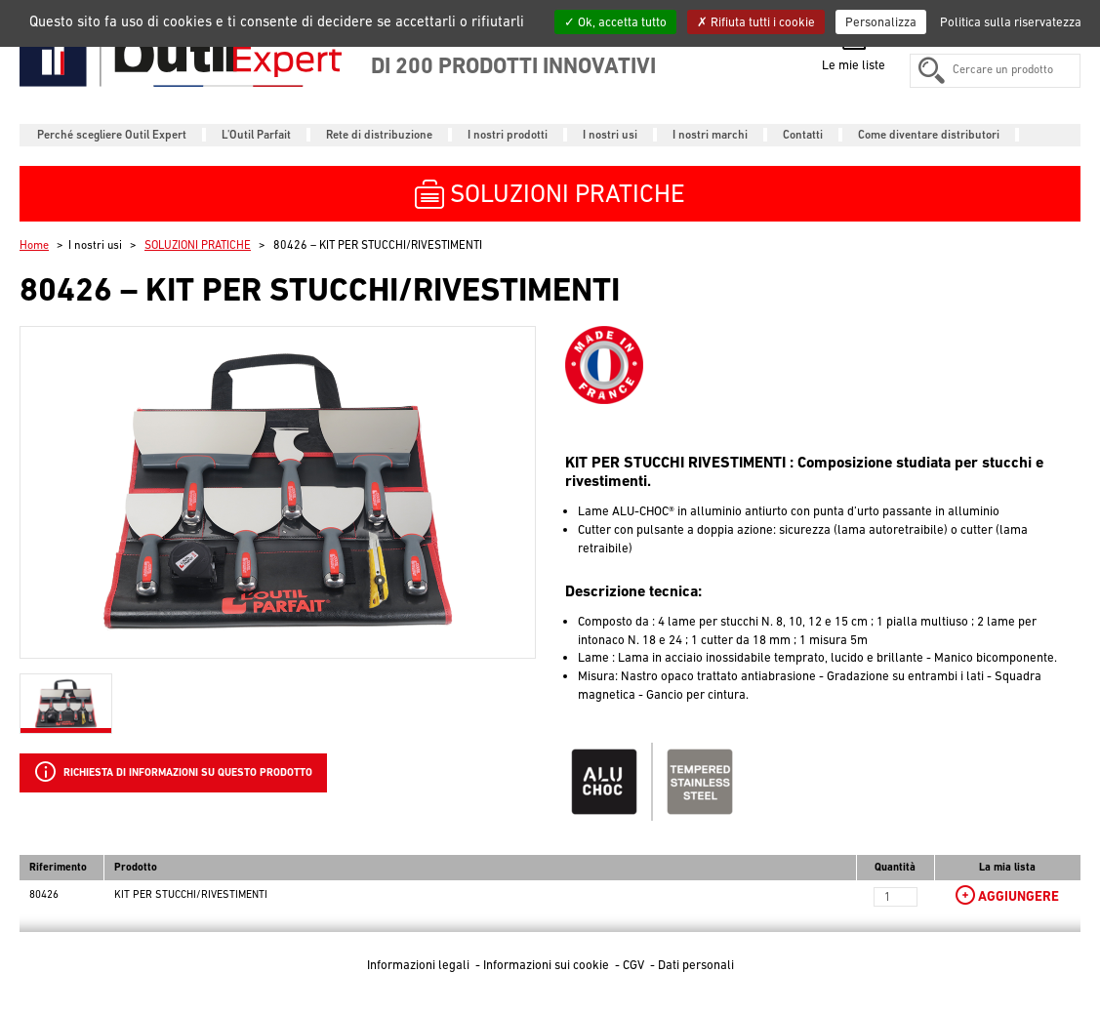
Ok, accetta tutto (615, 22)
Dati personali (696, 964)
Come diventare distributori (928, 135)
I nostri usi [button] (610, 135)
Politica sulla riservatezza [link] (1010, 22)
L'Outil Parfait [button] (256, 135)
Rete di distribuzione (379, 135)
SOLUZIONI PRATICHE (197, 245)
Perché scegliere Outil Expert (111, 135)
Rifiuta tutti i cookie (756, 22)
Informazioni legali (419, 964)
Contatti (803, 135)
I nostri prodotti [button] (508, 135)
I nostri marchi (710, 135)
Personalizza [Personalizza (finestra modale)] (881, 22)
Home (34, 245)
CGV (635, 964)
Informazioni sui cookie (547, 964)
